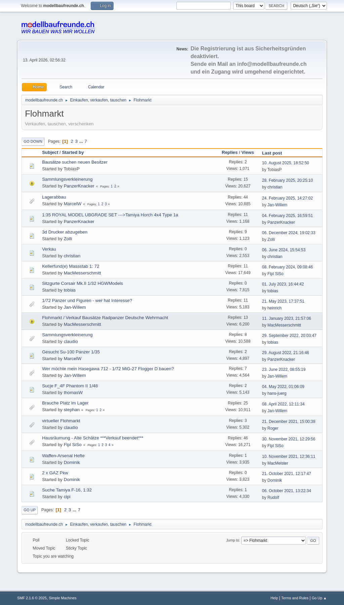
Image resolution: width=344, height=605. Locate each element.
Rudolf (273, 497)
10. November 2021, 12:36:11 (288, 456)
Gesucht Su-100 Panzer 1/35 (71, 351)
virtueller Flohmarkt (61, 420)
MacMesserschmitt (82, 272)
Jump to (232, 540)
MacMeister (277, 463)
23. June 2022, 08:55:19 (283, 369)
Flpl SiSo (275, 273)
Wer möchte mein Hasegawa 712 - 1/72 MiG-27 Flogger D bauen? (108, 368)
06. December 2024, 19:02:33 (288, 232)
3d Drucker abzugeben (64, 231)
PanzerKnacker (79, 185)
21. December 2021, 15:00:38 (288, 421)
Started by (73, 152)
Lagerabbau (54, 197)
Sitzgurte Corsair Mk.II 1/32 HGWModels (82, 283)
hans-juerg (277, 393)
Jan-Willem (277, 205)
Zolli (68, 238)
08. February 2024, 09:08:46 (287, 267)
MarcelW (73, 203)
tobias (70, 290)
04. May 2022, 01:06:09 (283, 386)
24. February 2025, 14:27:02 (287, 198)
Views (248, 152)
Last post (275, 153)
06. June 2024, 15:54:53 (283, 250)
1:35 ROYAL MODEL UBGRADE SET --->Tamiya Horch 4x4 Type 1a (110, 214)
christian (275, 187)
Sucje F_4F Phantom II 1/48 (70, 385)
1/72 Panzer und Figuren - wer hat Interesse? (87, 300)
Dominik (72, 462)
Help (274, 598)
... (81, 141)
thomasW (73, 392)
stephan (72, 409)
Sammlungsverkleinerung (67, 179)
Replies (230, 152)
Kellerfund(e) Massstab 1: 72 (70, 266)
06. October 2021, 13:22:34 (286, 490)
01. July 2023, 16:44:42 (283, 284)
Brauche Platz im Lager (65, 402)
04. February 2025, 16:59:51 (287, 215)
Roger (272, 428)
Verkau (49, 249)
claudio (71, 341)
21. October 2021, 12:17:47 (286, 473)
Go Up (30, 510)
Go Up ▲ (319, 598)
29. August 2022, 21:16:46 (285, 352)
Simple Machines (63, 598)
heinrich (274, 308)
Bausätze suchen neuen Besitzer (75, 162)
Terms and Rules (294, 598)
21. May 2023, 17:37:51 (283, 301)
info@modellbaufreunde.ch (272, 64)
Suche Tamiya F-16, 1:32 (67, 489)
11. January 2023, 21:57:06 (286, 318)
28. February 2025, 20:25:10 (287, 180)
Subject (50, 152)
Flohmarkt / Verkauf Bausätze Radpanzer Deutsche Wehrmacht (105, 317)
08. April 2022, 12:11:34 (283, 404)
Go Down (33, 141)
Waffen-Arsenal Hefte (63, 455)
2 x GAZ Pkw (55, 472)
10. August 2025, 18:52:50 (285, 163)
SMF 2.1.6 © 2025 (32, 598)
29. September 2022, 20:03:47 (289, 335)
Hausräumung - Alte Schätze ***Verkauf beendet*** (92, 437)
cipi (67, 496)
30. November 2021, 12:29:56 (288, 439)
